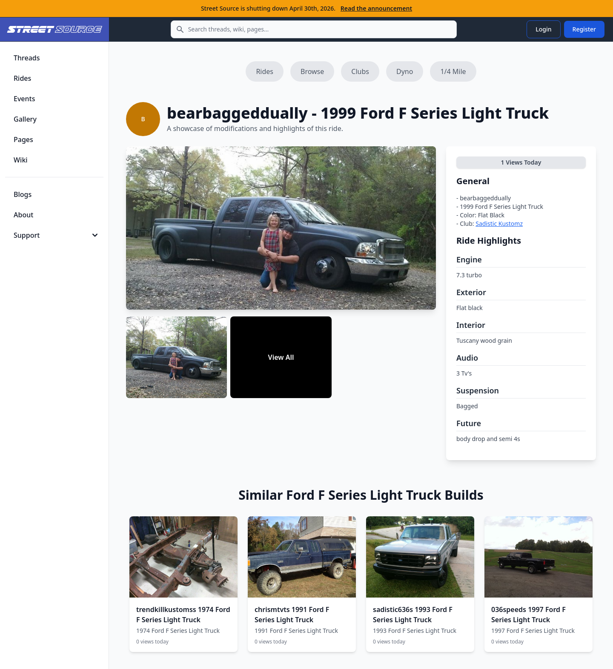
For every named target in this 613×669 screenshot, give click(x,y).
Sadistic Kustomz (499, 223)
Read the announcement (376, 8)
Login (543, 29)
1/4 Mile (453, 71)
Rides (264, 71)
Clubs (360, 71)
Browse (312, 71)
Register (584, 29)
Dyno (404, 71)
